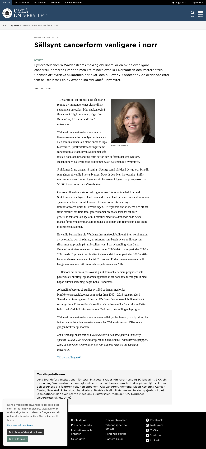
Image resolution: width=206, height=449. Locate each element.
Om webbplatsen (116, 419)
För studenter (22, 2)
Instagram (154, 424)
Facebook (154, 419)
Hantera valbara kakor (20, 425)
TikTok (152, 430)
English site (197, 2)
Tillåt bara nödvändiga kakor (26, 432)
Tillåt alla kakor (18, 438)
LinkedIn (153, 440)
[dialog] (35, 422)
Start (4, 25)
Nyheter (15, 25)
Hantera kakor (114, 438)
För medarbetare (73, 2)
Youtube (153, 435)
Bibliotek (55, 2)
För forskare (40, 2)
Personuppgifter (115, 433)
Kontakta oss (79, 419)
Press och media (81, 424)
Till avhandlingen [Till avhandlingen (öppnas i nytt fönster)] (67, 357)
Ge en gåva (78, 438)
